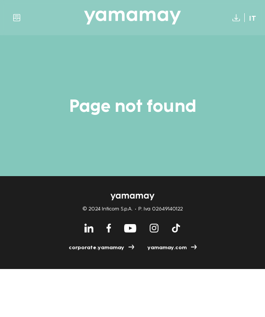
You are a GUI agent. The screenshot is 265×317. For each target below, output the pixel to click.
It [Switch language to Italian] (252, 18)
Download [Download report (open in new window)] (234, 17)
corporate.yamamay (96, 247)
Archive (17, 17)
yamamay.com (167, 247)
